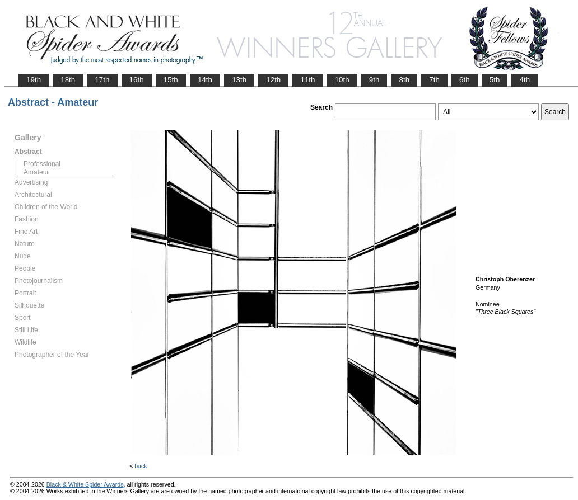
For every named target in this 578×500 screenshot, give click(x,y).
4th (524, 80)
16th (136, 80)
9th (374, 80)
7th (434, 80)
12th (273, 80)
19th (33, 80)
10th (342, 80)
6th (464, 80)
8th (404, 80)
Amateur (36, 172)
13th (239, 80)
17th (101, 80)
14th (205, 80)
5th (494, 80)
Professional (42, 164)
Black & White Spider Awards (85, 484)
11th (307, 80)
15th (170, 80)
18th (67, 80)
